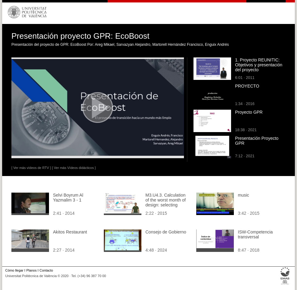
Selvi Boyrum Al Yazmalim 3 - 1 (68, 197)
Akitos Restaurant (70, 231)
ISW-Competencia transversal (255, 234)
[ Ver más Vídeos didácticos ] (74, 168)
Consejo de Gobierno (165, 231)
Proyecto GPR (248, 112)
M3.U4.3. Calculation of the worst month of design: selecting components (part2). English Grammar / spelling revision (165, 207)
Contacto (46, 270)
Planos (31, 270)
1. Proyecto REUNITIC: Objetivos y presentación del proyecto (258, 64)
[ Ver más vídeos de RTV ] (31, 168)
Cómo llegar (14, 270)
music (243, 195)
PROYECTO (247, 86)
